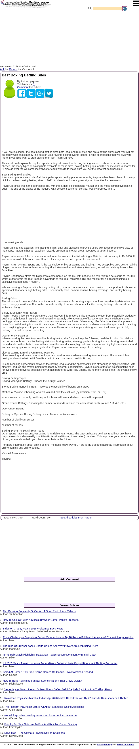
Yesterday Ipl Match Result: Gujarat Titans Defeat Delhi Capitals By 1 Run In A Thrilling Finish (58, 689)
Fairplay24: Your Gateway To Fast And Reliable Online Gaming (40, 724)
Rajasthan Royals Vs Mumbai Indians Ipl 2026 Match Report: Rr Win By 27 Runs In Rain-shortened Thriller (66, 698)
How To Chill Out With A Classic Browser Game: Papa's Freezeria (41, 619)
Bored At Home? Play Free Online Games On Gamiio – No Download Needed (48, 672)
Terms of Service (125, 744)
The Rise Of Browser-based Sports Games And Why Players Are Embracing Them (50, 646)
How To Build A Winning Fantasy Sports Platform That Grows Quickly (42, 680)
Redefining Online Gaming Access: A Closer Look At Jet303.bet (40, 715)
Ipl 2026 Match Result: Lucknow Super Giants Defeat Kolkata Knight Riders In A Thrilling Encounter (60, 663)
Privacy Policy (104, 744)
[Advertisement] (69, 38)
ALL (2, 69)
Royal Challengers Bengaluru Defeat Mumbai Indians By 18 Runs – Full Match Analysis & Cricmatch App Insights (68, 637)
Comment (22, 87)
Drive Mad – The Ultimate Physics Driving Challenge (34, 732)
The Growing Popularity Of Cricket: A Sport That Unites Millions (39, 611)
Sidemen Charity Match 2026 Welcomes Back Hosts (33, 628)
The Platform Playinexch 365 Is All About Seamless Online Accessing (44, 706)
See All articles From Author (76, 517)
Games (13, 69)
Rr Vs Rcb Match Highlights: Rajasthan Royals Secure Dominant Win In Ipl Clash (49, 654)
